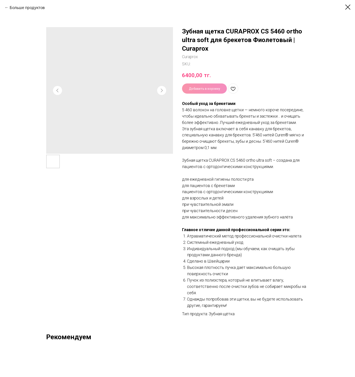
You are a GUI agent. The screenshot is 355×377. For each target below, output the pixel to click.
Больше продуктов (27, 7)
